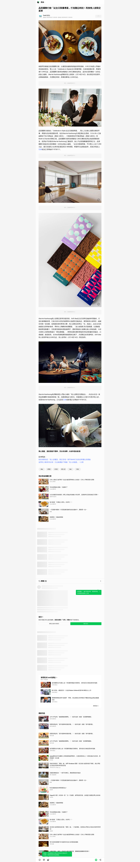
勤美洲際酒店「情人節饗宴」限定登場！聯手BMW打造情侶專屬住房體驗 (65, 459)
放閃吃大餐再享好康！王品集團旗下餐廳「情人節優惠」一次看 (61, 462)
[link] (44, 860)
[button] (39, 860)
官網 (40, 149)
